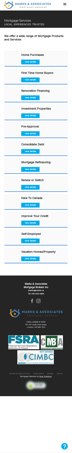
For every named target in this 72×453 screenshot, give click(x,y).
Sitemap (50, 374)
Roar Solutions (45, 376)
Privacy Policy (38, 374)
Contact (60, 374)
